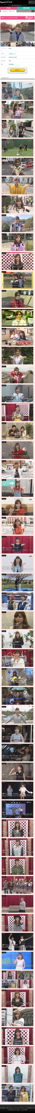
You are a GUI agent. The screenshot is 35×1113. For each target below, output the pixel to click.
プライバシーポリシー (20, 1107)
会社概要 (2, 1107)
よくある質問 (23, 1109)
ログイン (17, 70)
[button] (33, 23)
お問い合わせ (9, 1107)
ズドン (15, 53)
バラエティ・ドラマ (8, 11)
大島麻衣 (11, 53)
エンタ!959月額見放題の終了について (17, 5)
